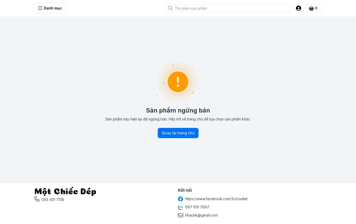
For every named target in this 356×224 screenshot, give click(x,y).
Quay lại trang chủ (178, 133)
